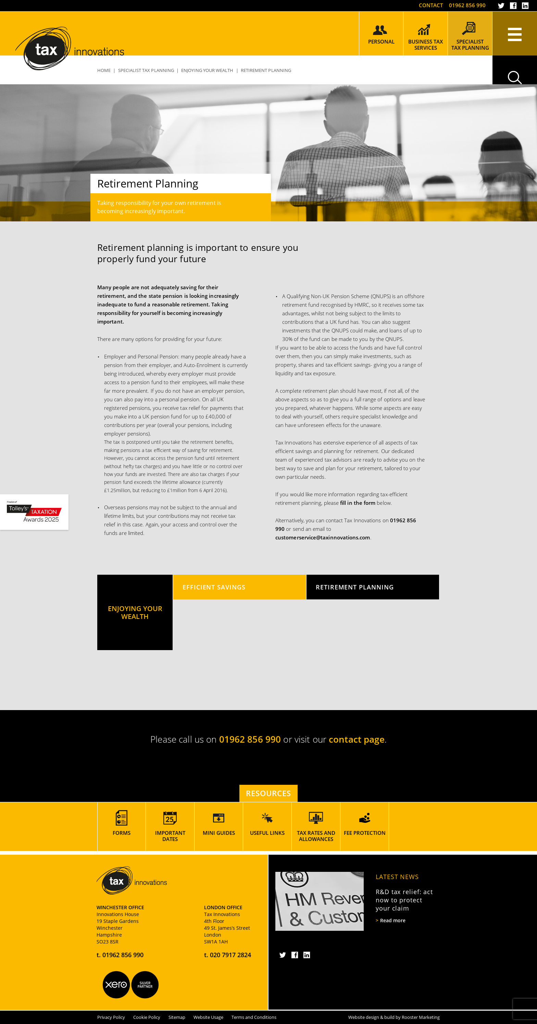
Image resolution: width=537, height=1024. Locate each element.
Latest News (397, 877)
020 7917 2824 (230, 955)
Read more (392, 920)
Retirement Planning (355, 587)
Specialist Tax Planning (146, 70)
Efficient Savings (214, 587)
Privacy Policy (111, 1017)
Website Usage (208, 1017)
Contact (431, 5)
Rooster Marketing (421, 1017)
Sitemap (176, 1017)
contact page (357, 739)
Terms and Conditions (254, 1017)
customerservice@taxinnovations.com (322, 537)
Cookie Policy (146, 1017)
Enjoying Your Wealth (207, 70)
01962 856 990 (467, 5)
